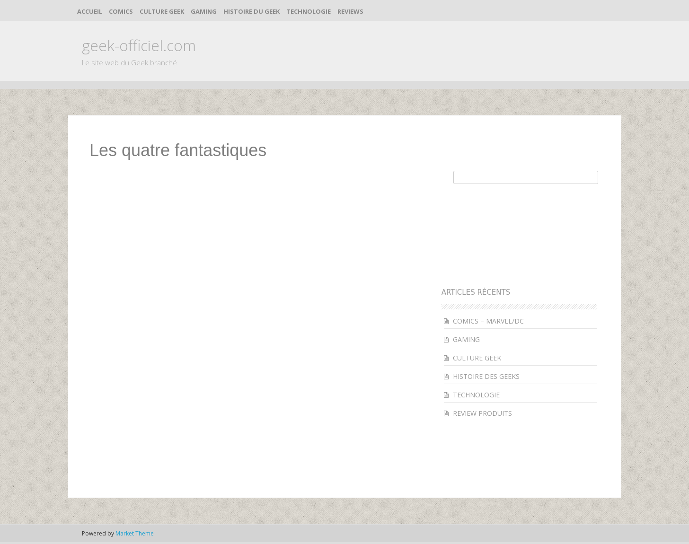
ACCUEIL (89, 11)
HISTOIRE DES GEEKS (486, 376)
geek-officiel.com (139, 45)
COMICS (121, 11)
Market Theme (134, 533)
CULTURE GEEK (162, 11)
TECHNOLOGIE (308, 11)
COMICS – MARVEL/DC (488, 320)
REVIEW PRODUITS (482, 413)
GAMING (204, 11)
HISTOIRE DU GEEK (251, 11)
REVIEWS (350, 11)
